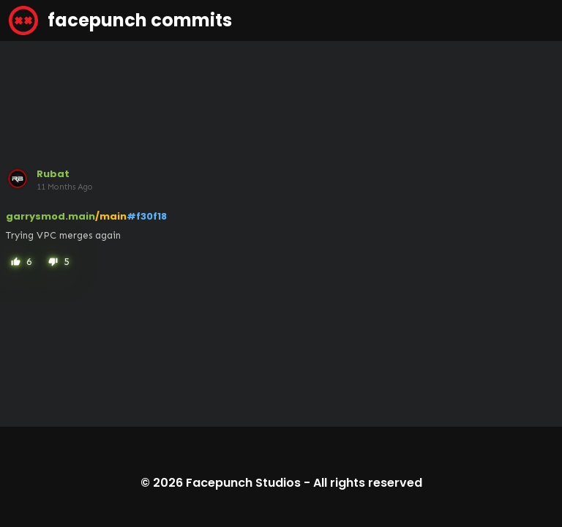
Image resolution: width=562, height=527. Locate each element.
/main (111, 216)
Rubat (53, 174)
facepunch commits (120, 20)
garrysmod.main (50, 216)
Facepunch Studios (243, 482)
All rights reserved (367, 482)
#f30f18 (147, 216)
